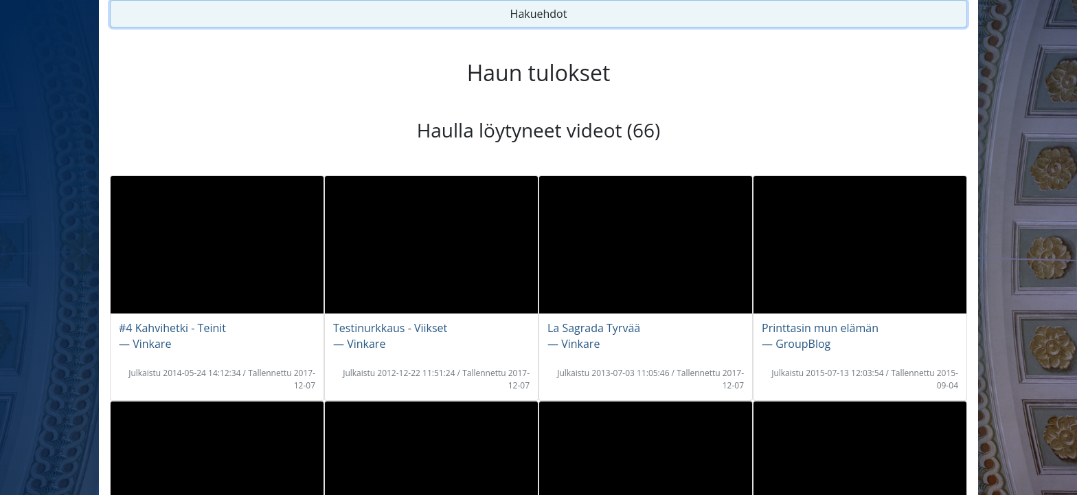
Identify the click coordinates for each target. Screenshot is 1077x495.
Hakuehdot (538, 13)
